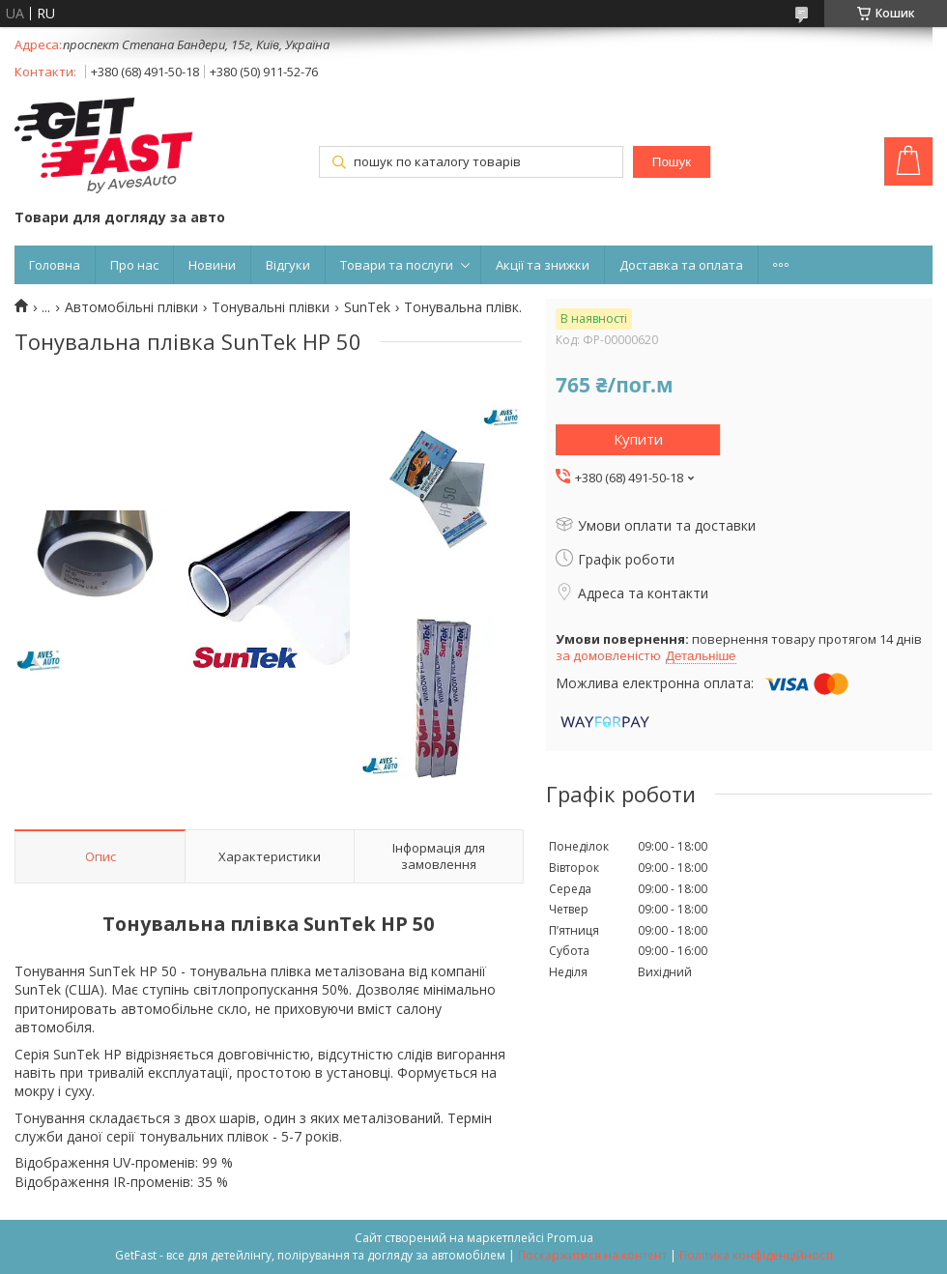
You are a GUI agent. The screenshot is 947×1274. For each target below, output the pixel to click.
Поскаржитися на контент (592, 1255)
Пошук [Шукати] (671, 162)
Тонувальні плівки (271, 307)
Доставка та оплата (681, 265)
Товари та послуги (396, 265)
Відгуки (288, 265)
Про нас (134, 265)
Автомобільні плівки (131, 307)
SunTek (367, 307)
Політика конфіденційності (756, 1255)
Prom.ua (570, 1238)
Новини (212, 265)
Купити (638, 439)
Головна (54, 265)
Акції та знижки (542, 265)
